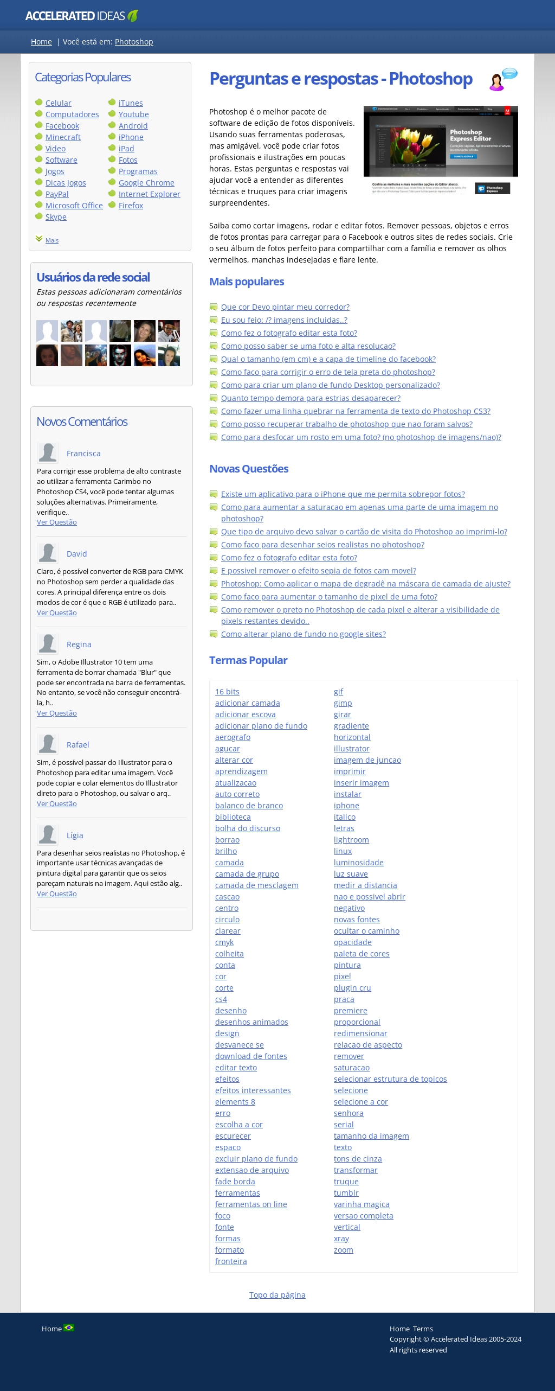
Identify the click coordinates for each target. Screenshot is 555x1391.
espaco (228, 1147)
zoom (343, 1250)
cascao (227, 896)
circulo (227, 919)
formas (228, 1238)
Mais (52, 240)
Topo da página (277, 1295)
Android (133, 125)
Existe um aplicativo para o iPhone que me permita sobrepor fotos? (343, 494)
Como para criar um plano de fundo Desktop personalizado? (330, 385)
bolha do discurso (247, 828)
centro (226, 908)
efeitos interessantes (253, 1090)
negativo (349, 908)
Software (62, 160)
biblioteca (233, 817)
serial (344, 1124)
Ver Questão (57, 522)
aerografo (232, 737)
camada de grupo (247, 874)
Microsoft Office (74, 205)
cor (221, 976)
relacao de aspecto (368, 1044)
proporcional (357, 1022)
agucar (227, 748)
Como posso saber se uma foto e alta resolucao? (308, 346)
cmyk (224, 942)
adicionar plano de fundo (261, 725)
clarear (228, 931)
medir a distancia (365, 885)
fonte (224, 1227)
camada (229, 862)
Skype (56, 217)
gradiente (351, 725)
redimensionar (361, 1033)
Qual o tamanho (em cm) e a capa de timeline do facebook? (328, 359)
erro (222, 1113)
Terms (423, 1328)
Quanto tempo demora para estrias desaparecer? (311, 398)
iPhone (131, 137)
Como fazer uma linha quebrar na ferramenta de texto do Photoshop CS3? (356, 411)
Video (56, 148)
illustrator (352, 748)
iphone (346, 805)
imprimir (350, 771)
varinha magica (362, 1204)
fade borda (235, 1181)
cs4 (221, 999)
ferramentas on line (251, 1204)
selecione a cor (361, 1101)
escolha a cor (239, 1124)
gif (338, 691)
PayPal (57, 194)
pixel (342, 976)
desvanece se (239, 1044)
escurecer (233, 1136)
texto (343, 1147)
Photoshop (134, 41)
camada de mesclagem (257, 885)
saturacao (352, 1067)
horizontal (352, 737)
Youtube (134, 114)
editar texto (236, 1067)
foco (222, 1215)
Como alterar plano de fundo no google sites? (303, 634)
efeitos (227, 1079)
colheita (229, 953)
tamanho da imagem (371, 1136)
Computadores (72, 114)
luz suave (351, 874)
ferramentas (237, 1193)
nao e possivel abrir (369, 896)
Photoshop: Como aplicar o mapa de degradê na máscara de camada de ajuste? (366, 583)
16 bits (227, 691)
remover (349, 1056)
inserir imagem (361, 782)
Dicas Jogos (66, 182)
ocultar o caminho (366, 931)
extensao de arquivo (252, 1170)
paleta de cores (362, 953)
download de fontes (251, 1056)
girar (342, 714)
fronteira (231, 1261)
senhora (349, 1113)
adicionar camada (247, 703)
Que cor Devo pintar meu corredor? (285, 307)
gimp (343, 703)
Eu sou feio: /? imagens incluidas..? (284, 320)
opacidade (353, 942)
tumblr (346, 1193)
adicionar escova (245, 714)
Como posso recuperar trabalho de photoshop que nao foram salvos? (347, 424)
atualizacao (235, 782)
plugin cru (352, 987)
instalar (348, 794)
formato (229, 1250)
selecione (351, 1090)
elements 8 (235, 1101)
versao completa (363, 1215)
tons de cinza (358, 1158)
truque (346, 1181)
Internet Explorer (149, 194)
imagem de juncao (367, 760)
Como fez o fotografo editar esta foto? (289, 333)
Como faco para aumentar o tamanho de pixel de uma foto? (329, 596)
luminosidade (359, 862)
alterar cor (234, 760)
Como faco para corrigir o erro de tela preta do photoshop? (328, 372)
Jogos (55, 171)
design (227, 1033)
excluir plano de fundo (256, 1158)
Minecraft (63, 137)
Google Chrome (147, 182)
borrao (227, 839)
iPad (126, 148)
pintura (347, 965)
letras (344, 828)
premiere (350, 1010)
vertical (347, 1227)
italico (345, 817)
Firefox (131, 205)
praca (344, 999)
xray (341, 1238)
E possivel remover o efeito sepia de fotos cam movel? (318, 570)
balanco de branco (249, 805)
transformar (356, 1170)
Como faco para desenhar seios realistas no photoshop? (322, 544)
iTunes (131, 103)
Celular (59, 103)
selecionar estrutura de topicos (390, 1079)
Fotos (128, 160)
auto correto (237, 794)
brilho (226, 851)
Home (41, 41)
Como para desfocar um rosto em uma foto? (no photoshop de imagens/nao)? (361, 437)
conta (225, 965)
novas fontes (357, 919)
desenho (231, 1010)
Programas (138, 171)
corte (224, 987)
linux (343, 851)
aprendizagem (241, 771)
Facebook (62, 125)
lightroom (351, 839)
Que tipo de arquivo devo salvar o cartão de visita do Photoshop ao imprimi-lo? (364, 531)
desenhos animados (251, 1022)
